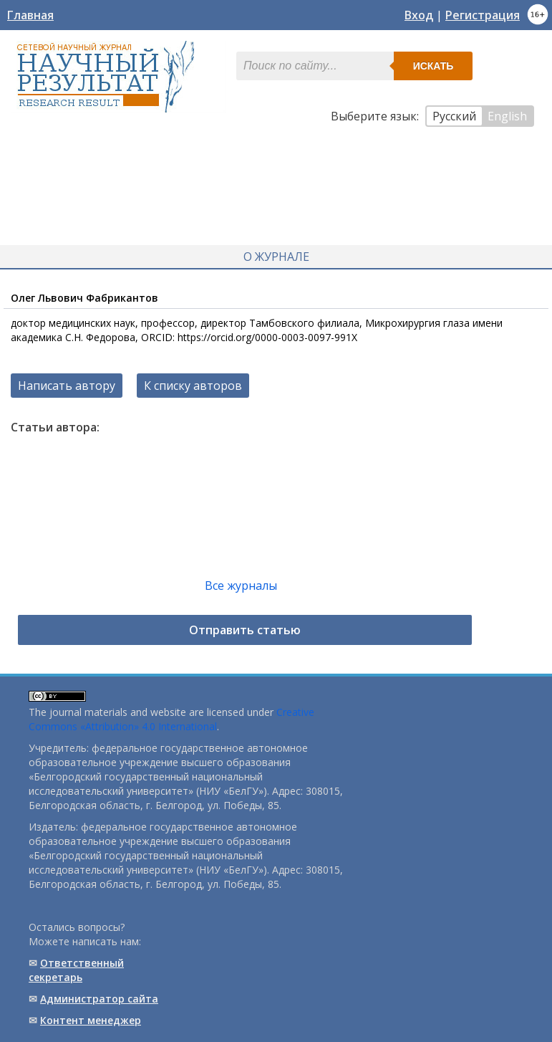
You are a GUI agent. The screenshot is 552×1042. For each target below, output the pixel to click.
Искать (433, 66)
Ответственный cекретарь (76, 970)
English (507, 116)
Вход (419, 15)
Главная (30, 15)
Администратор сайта (99, 998)
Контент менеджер (90, 1020)
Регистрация (482, 15)
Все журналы (241, 585)
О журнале (276, 256)
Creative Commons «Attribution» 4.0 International (171, 719)
